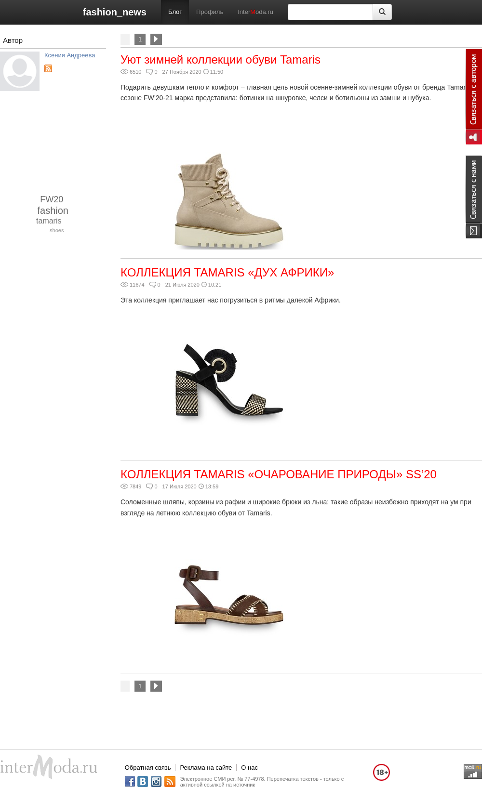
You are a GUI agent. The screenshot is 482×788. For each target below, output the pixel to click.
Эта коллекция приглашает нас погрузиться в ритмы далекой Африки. (230, 300)
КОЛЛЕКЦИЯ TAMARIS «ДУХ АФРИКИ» (227, 272)
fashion (53, 210)
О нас (249, 767)
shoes (57, 230)
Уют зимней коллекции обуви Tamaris (220, 59)
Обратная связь (148, 767)
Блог (175, 11)
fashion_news (115, 12)
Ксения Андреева (69, 55)
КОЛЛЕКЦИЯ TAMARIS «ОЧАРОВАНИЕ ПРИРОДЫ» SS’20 (278, 474)
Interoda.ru (255, 11)
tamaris (48, 221)
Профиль (209, 11)
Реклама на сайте (206, 767)
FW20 (51, 199)
